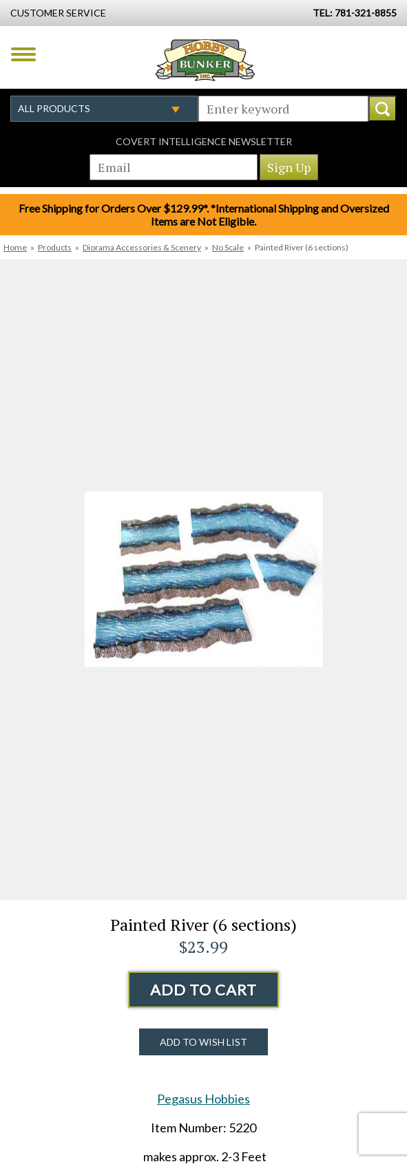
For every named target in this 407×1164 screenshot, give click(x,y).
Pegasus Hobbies (203, 1098)
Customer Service (58, 13)
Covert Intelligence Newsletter (204, 141)
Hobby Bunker (205, 60)
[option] (203, 579)
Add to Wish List (203, 1042)
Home (15, 247)
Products (55, 247)
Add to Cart (203, 989)
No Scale (228, 247)
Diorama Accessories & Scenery (142, 247)
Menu (23, 54)
